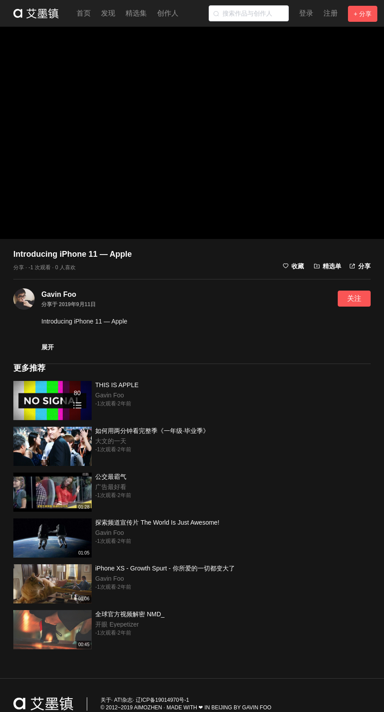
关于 (106, 700)
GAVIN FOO (256, 707)
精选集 (136, 13)
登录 (306, 13)
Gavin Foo (58, 294)
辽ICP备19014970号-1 (162, 700)
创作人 (167, 13)
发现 (108, 13)
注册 (330, 13)
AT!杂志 (123, 700)
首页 (84, 13)
